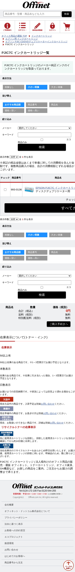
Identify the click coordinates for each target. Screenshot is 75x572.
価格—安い (10, 110)
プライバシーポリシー (16, 517)
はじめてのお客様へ (15, 556)
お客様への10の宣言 (15, 530)
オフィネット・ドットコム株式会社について (27, 511)
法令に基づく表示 (14, 524)
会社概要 (9, 504)
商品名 (54, 105)
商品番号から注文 (14, 562)
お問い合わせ (48, 404)
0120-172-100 (30, 490)
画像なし (9, 87)
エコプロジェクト (14, 537)
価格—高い (33, 110)
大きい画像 (56, 87)
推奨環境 (9, 543)
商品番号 (32, 105)
